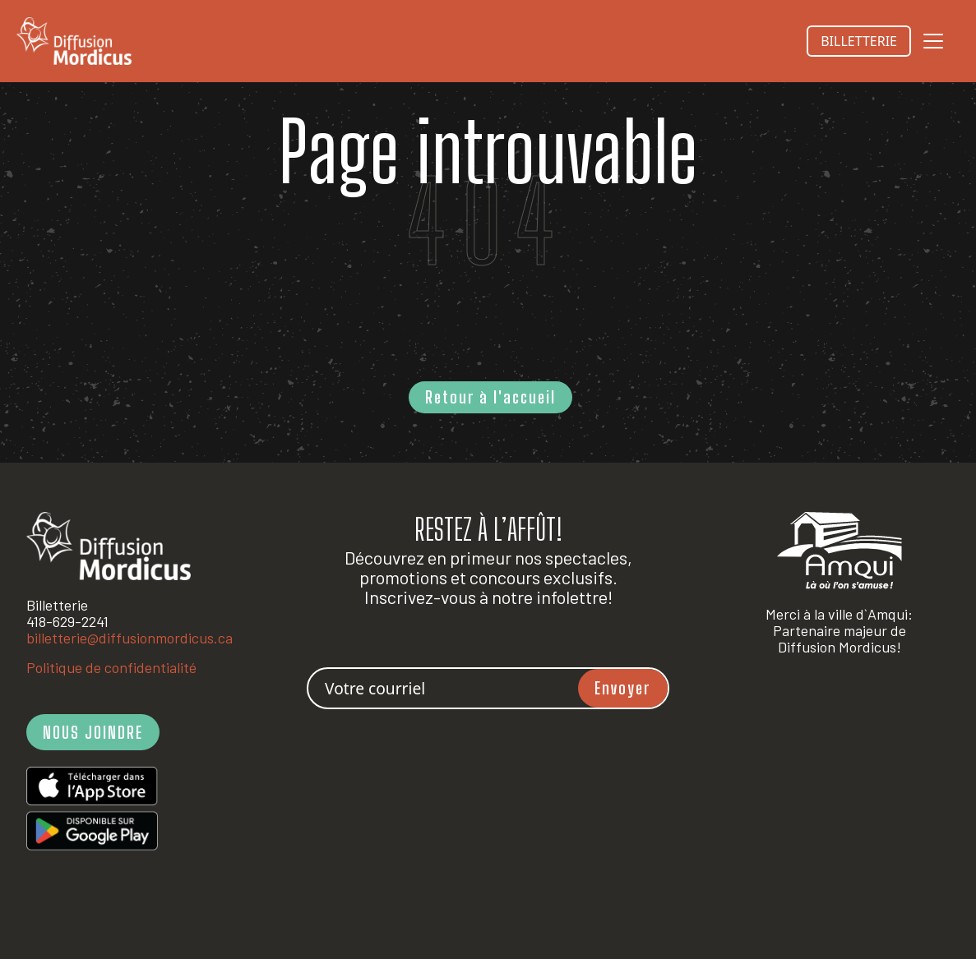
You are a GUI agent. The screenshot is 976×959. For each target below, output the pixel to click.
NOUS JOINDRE (93, 732)
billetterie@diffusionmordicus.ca (129, 638)
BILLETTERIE (859, 41)
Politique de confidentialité (111, 667)
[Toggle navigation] (933, 41)
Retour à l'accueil (490, 397)
